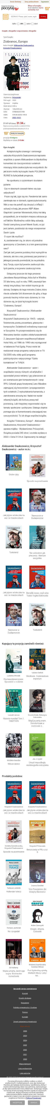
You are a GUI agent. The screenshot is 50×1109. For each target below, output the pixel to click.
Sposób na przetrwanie (37, 481)
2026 (25, 1031)
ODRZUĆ (34, 1103)
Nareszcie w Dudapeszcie (37, 516)
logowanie (45, 2)
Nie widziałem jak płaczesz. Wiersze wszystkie (37, 555)
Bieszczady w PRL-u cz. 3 (37, 850)
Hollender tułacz (13, 891)
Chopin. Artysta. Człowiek (37, 930)
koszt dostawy (15, 2)
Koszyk (25, 993)
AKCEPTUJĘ (17, 1103)
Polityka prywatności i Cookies (25, 1008)
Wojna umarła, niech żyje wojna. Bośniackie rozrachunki (14, 973)
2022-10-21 (16, 118)
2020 (25, 1059)
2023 (25, 1045)
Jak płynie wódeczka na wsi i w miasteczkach (14, 516)
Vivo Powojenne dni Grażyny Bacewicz (37, 890)
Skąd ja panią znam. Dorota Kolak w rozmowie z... (37, 723)
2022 (25, 1050)
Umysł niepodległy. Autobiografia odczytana (37, 763)
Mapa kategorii (25, 1064)
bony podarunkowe (32, 2)
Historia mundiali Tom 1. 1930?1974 (13, 719)
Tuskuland (13, 552)
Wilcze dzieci (14, 764)
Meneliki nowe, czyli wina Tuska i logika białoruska (37, 594)
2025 (25, 1036)
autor (29, 24)
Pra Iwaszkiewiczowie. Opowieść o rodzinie (14, 680)
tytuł (36, 24)
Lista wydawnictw (25, 1069)
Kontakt (25, 1017)
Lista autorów (25, 1073)
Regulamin (25, 1003)
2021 (25, 1054)
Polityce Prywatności (33, 1098)
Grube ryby (14, 474)
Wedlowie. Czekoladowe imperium (37, 677)
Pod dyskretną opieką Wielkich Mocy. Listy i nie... (37, 950)
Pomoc (25, 1012)
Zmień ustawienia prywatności (25, 1022)
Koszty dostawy (25, 998)
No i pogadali (14, 931)
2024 (25, 1040)
